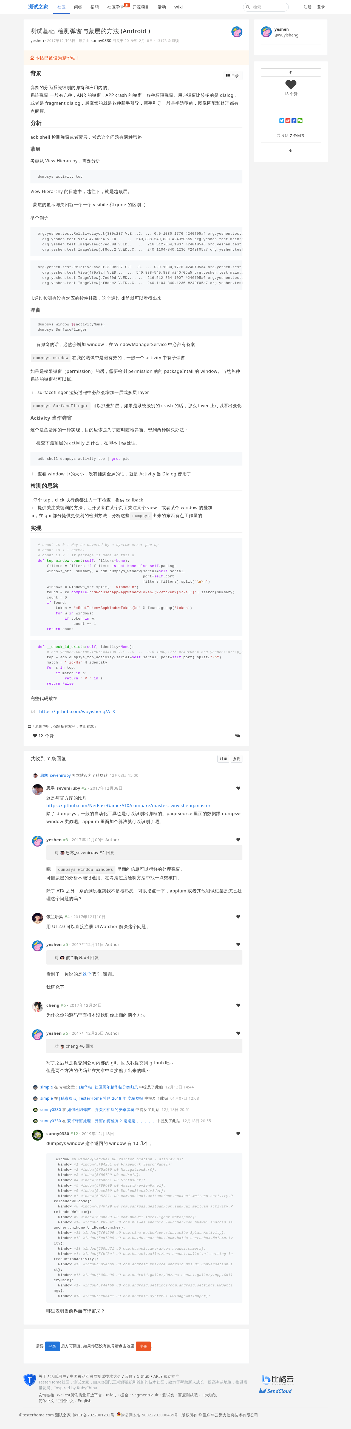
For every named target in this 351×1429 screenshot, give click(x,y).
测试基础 (42, 31)
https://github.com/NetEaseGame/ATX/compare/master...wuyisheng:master (128, 806)
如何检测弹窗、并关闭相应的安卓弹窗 (100, 1109)
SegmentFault (145, 1394)
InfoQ (111, 1394)
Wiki (178, 7)
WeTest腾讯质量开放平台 (79, 1394)
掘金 (124, 1394)
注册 (308, 6)
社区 (61, 7)
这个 (87, 974)
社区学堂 (117, 6)
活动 (162, 7)
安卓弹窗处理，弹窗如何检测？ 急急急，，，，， (111, 1120)
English (85, 1400)
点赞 (236, 758)
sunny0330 (101, 40)
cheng (53, 1005)
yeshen (37, 40)
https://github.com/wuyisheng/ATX (77, 711)
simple (46, 1087)
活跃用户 (58, 1376)
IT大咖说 (209, 1394)
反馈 (129, 1376)
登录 (321, 6)
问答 (78, 7)
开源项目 (140, 7)
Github (143, 1376)
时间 (223, 758)
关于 (43, 1376)
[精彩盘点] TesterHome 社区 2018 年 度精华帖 (101, 1098)
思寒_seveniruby (55, 775)
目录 (232, 75)
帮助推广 (172, 1376)
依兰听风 (54, 916)
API (156, 1376)
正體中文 (66, 1400)
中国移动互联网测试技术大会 (95, 1376)
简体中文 (47, 1400)
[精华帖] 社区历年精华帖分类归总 (108, 1087)
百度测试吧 (188, 1394)
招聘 (94, 7)
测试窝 (168, 1394)
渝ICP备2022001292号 (92, 1414)
